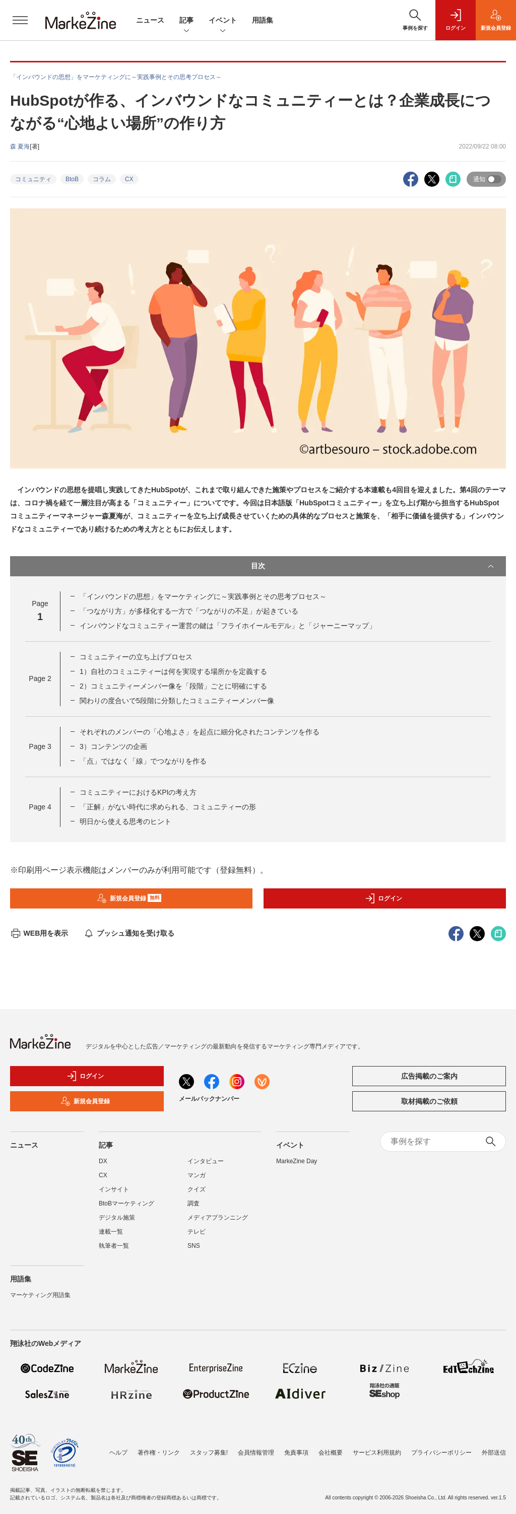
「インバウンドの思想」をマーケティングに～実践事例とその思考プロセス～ (203, 596)
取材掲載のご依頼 (429, 1101)
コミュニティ (33, 179)
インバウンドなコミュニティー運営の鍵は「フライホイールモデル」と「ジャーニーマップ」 (228, 626)
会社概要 (330, 1447)
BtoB (72, 179)
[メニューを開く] (20, 20)
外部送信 (494, 1447)
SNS (193, 1245)
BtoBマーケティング (126, 1203)
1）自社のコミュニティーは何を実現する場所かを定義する (173, 671)
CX (129, 179)
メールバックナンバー (209, 1098)
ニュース (150, 20)
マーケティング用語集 (40, 1295)
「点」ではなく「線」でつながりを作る (143, 761)
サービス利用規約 (377, 1447)
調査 (193, 1203)
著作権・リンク (159, 1447)
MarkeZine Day (296, 1161)
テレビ (196, 1231)
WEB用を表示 (39, 933)
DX (103, 1161)
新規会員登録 (129, 898)
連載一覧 (111, 1231)
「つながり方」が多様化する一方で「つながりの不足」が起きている (189, 611)
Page (40, 678)
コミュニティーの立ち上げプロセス (136, 657)
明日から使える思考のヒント (125, 821)
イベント (223, 21)
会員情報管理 (256, 1447)
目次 (373, 566)
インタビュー (205, 1161)
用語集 (262, 20)
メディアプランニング (217, 1217)
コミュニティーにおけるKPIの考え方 (138, 792)
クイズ (196, 1189)
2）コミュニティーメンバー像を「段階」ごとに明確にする (173, 686)
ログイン (383, 898)
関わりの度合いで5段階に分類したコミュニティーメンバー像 (177, 701)
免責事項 (296, 1447)
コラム (102, 179)
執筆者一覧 (114, 1245)
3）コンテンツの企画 (113, 746)
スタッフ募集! (209, 1447)
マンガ (196, 1175)
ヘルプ (118, 1447)
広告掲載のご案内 (429, 1076)
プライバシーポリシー (441, 1447)
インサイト (114, 1189)
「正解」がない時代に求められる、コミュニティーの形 (168, 807)
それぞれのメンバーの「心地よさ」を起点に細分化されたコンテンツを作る (199, 732)
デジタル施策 (117, 1217)
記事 (186, 21)
